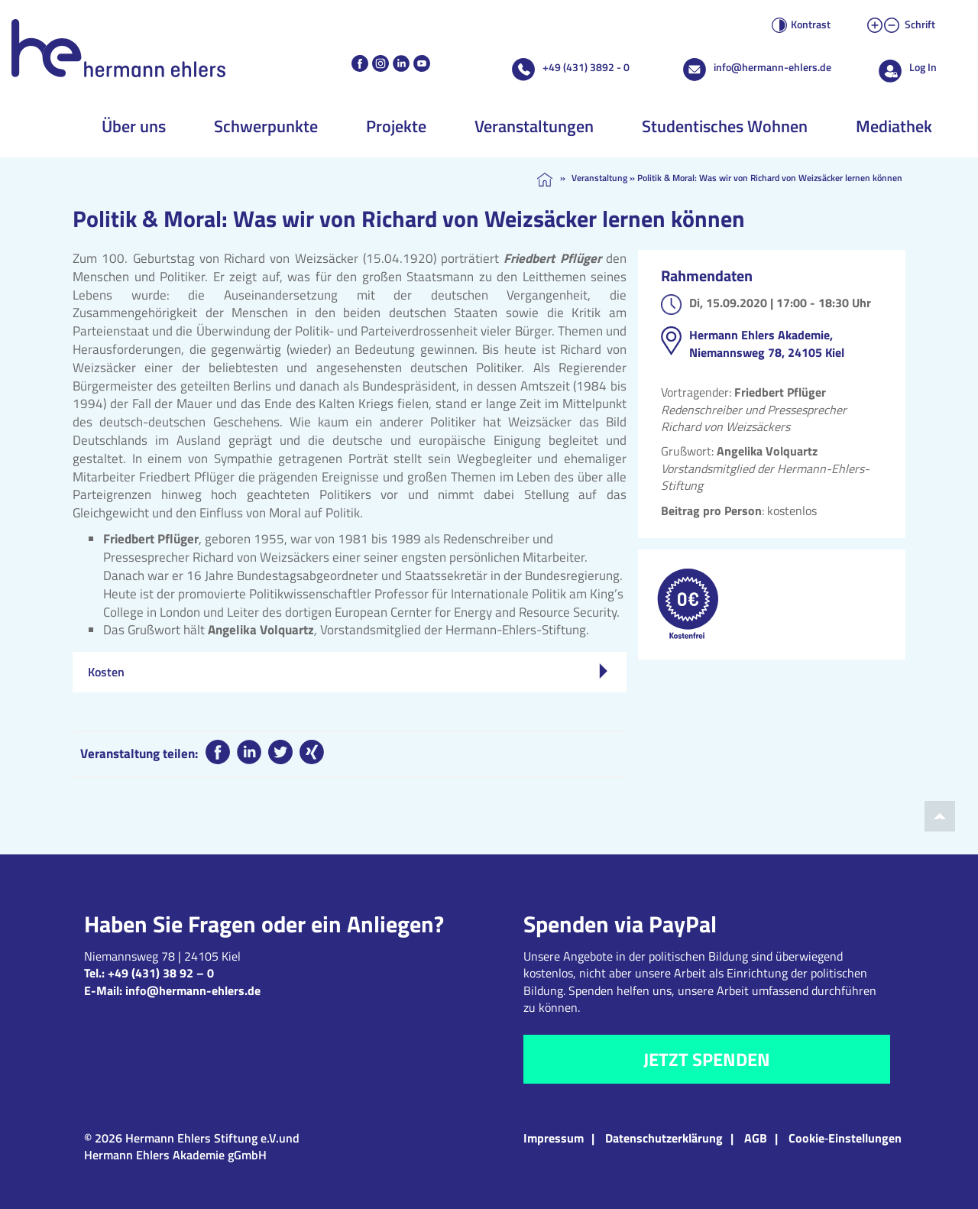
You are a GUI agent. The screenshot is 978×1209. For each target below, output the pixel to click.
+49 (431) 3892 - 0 (586, 67)
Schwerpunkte (266, 126)
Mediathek (894, 126)
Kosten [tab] (347, 672)
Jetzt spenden (706, 1059)
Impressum (553, 1138)
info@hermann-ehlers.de (772, 67)
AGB (755, 1138)
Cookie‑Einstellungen (845, 1138)
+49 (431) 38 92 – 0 (161, 973)
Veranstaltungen (534, 126)
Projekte (396, 126)
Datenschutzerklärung (664, 1138)
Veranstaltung (599, 177)
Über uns (134, 126)
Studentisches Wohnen (725, 126)
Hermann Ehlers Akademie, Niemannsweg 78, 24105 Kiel (766, 343)
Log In (923, 67)
